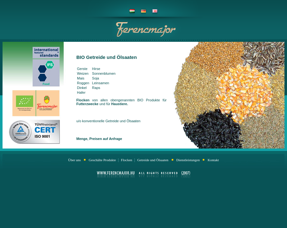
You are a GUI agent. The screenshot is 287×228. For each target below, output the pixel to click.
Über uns (74, 160)
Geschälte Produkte (103, 160)
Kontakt (213, 160)
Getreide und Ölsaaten (152, 160)
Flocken (127, 160)
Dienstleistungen (188, 160)
